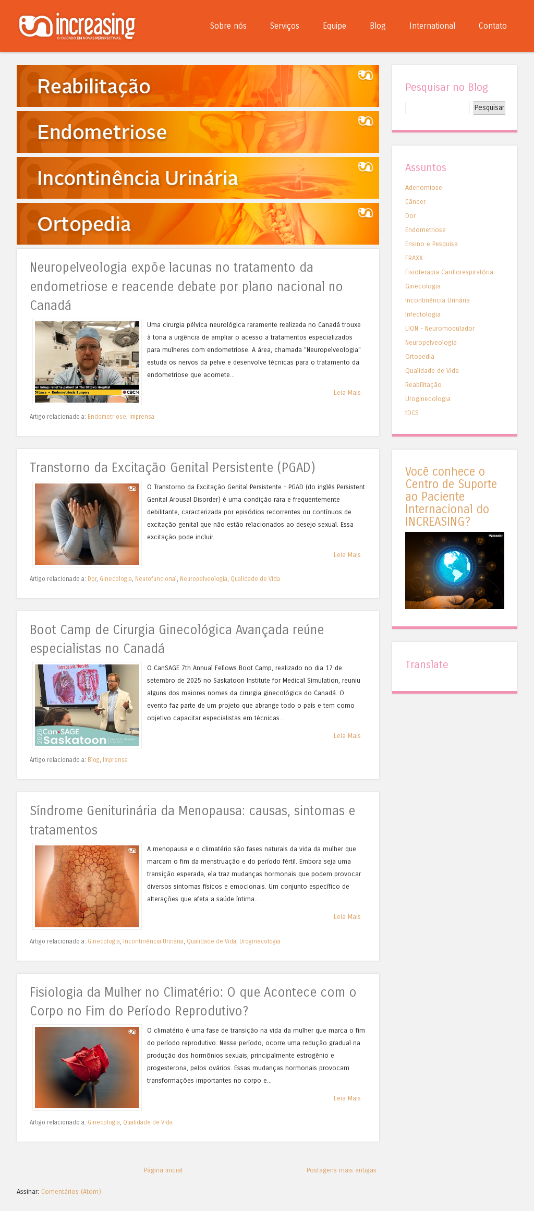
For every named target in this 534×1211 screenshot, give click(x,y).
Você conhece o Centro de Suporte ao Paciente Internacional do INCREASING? (451, 497)
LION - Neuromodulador (440, 328)
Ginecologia (116, 579)
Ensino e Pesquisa (431, 244)
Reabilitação (423, 385)
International (432, 26)
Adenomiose (423, 187)
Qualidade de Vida (255, 579)
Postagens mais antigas (342, 1170)
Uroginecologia (260, 941)
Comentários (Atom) (71, 1191)
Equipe (334, 26)
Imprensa (141, 416)
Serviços (284, 26)
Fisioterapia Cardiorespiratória (449, 272)
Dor (92, 579)
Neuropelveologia (203, 579)
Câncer (415, 201)
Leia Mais (347, 392)
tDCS (412, 413)
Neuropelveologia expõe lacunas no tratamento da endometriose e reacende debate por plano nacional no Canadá (186, 286)
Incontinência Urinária (153, 941)
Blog (378, 26)
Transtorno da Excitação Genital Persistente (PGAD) (172, 468)
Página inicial (163, 1170)
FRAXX (414, 258)
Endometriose (107, 416)
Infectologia (423, 314)
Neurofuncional (156, 579)
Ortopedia (419, 356)
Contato (493, 26)
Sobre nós (228, 26)
